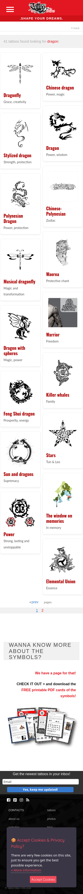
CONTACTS (16, 810)
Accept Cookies (43, 879)
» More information (26, 870)
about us (13, 818)
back (75, 28)
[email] (40, 781)
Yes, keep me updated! (40, 789)
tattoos (51, 810)
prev (34, 602)
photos (51, 818)
